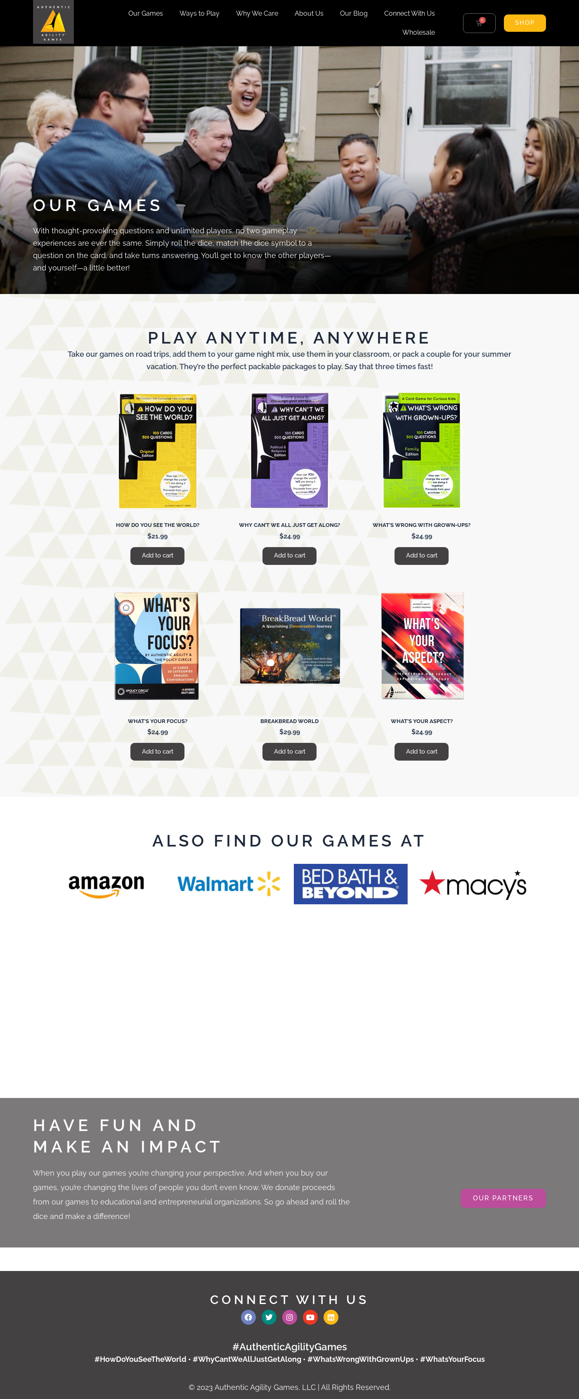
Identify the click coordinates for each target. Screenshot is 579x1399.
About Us (309, 13)
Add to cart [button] (157, 556)
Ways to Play (200, 13)
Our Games (145, 13)
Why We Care (257, 13)
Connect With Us (409, 13)
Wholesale (418, 32)
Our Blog (354, 13)
